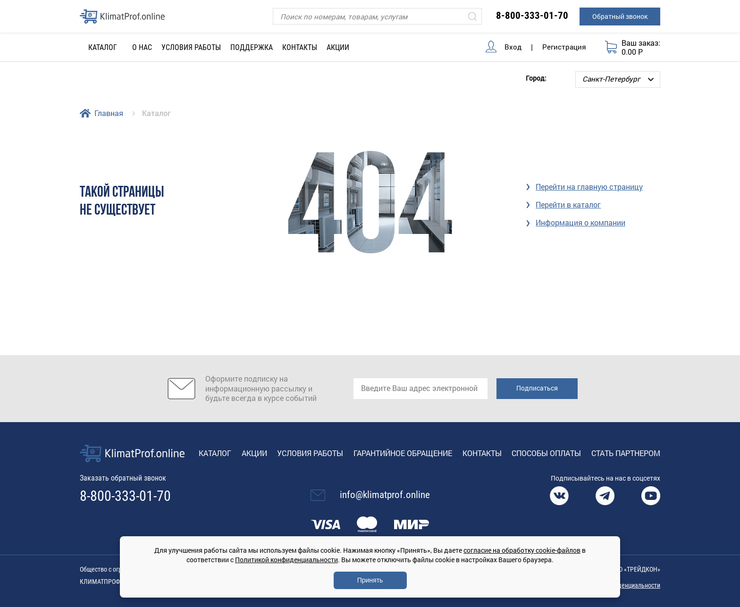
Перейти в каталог (568, 204)
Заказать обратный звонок (123, 478)
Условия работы (191, 47)
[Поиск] (377, 16)
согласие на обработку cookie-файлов (521, 550)
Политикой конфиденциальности (286, 559)
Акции (338, 47)
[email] (420, 388)
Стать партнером (625, 453)
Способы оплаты (546, 453)
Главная (108, 113)
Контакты (299, 47)
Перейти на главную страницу (589, 186)
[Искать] (472, 16)
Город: (536, 78)
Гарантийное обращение (402, 453)
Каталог (215, 453)
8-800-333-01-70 (532, 15)
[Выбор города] (617, 79)
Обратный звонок (620, 16)
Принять (370, 580)
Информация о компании (580, 222)
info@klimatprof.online (385, 494)
